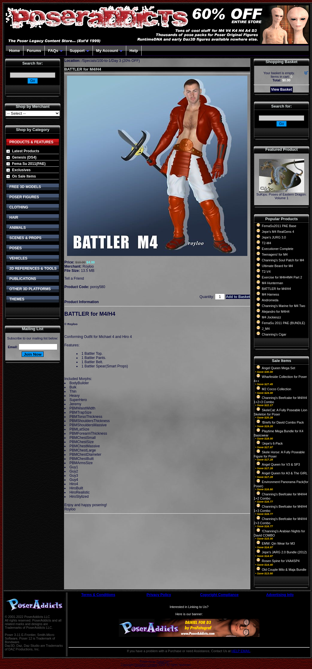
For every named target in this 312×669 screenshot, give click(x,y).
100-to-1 (104, 61)
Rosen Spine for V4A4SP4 (281, 561)
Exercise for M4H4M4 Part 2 (282, 277)
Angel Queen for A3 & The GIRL (284, 473)
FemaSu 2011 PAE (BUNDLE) (283, 323)
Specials (89, 61)
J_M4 (266, 328)
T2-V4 (266, 271)
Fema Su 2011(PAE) (29, 164)
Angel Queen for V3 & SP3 (281, 464)
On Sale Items (24, 176)
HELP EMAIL (240, 651)
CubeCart (162, 661)
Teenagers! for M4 (275, 254)
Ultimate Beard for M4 (277, 266)
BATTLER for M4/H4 (276, 288)
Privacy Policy (159, 595)
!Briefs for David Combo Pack (283, 422)
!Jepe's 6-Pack (272, 443)
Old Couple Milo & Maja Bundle (284, 569)
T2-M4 (266, 243)
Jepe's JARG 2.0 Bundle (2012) (284, 552)
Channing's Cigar (274, 334)
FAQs (55, 50)
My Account (109, 50)
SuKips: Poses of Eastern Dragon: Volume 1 (281, 196)
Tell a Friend (74, 278)
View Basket (281, 89)
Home (14, 50)
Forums (34, 50)
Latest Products (25, 151)
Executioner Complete (277, 249)
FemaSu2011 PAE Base (279, 226)
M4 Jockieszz (271, 317)
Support (79, 50)
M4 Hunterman (272, 283)
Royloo (88, 266)
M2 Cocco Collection (276, 389)
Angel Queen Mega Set (278, 368)
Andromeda (270, 300)
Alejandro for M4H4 (275, 311)
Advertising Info (280, 595)
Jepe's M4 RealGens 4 (278, 231)
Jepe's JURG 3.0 (274, 237)
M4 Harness (270, 294)
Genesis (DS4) (24, 157)
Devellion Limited (145, 665)
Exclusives (21, 170)
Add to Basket (238, 297)
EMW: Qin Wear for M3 (278, 543)
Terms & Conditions (98, 595)
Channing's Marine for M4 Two (283, 306)
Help (134, 50)
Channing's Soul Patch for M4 (283, 260)
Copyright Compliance (219, 595)
